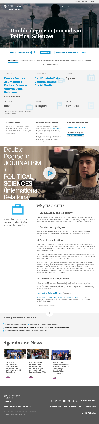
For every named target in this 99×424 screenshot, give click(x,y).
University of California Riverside (50, 293)
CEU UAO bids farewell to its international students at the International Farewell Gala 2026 (37, 367)
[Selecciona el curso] (75, 135)
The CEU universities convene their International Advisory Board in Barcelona (14, 367)
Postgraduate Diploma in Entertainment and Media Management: (59, 297)
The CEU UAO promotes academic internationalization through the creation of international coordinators (61, 366)
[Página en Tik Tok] (56, 401)
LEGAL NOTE (6, 411)
